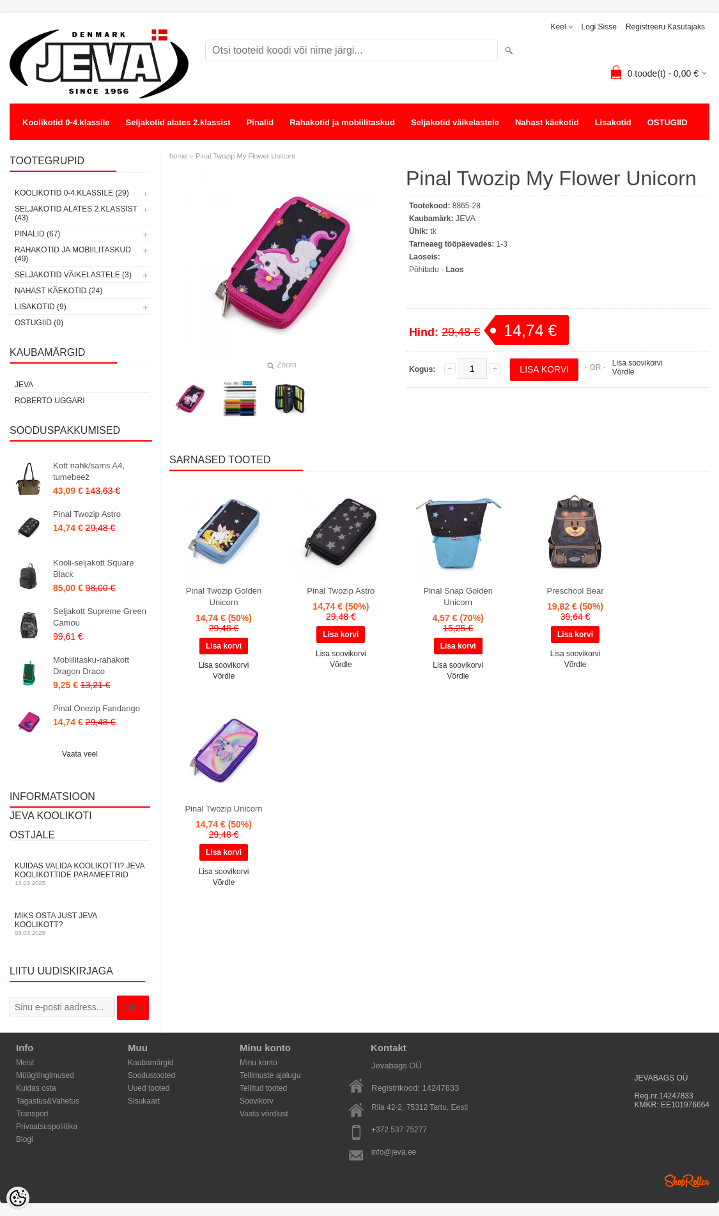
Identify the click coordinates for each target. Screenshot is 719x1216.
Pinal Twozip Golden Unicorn (223, 596)
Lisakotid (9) (40, 306)
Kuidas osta (36, 1088)
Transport (32, 1113)
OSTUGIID (667, 122)
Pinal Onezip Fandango (96, 708)
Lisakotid (613, 122)
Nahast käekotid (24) (58, 290)
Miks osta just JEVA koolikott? (80, 923)
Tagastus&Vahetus (47, 1101)
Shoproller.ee (687, 1180)
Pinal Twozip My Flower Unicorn (245, 156)
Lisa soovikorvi (637, 362)
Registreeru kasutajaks (665, 26)
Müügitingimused (45, 1075)
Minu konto (258, 1062)
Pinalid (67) (37, 233)
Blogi (24, 1139)
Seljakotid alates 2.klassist (178, 122)
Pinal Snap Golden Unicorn (457, 596)
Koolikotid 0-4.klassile (66, 122)
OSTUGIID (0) (39, 322)
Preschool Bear (575, 591)
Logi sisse (599, 26)
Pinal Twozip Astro (87, 514)
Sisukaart (144, 1101)
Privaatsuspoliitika (46, 1126)
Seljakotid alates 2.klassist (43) (76, 213)
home (178, 156)
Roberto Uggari (50, 400)
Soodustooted (151, 1075)
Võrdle (623, 371)
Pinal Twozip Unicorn (223, 808)
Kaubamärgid (150, 1062)
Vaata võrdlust (264, 1113)
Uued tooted (148, 1088)
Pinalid (260, 122)
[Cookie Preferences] (17, 1198)
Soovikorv (257, 1101)
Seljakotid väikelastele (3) (73, 274)
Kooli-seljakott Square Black (93, 568)
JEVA (24, 384)
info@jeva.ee (393, 1152)
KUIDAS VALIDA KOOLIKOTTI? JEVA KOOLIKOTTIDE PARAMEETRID (80, 873)
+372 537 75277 (399, 1129)
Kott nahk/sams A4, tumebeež (89, 471)
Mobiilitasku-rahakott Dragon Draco (91, 665)
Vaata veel (80, 754)
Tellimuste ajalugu (270, 1075)
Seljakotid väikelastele (455, 122)
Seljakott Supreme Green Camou (99, 616)
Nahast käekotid (547, 122)
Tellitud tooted (263, 1088)
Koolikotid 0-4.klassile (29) (72, 193)
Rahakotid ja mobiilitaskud (342, 122)
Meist (25, 1062)
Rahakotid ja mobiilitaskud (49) (73, 254)
